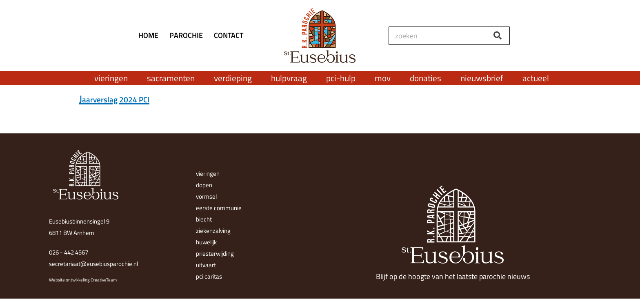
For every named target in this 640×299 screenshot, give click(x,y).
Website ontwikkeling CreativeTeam (83, 280)
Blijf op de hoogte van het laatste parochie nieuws (453, 276)
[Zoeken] (497, 35)
